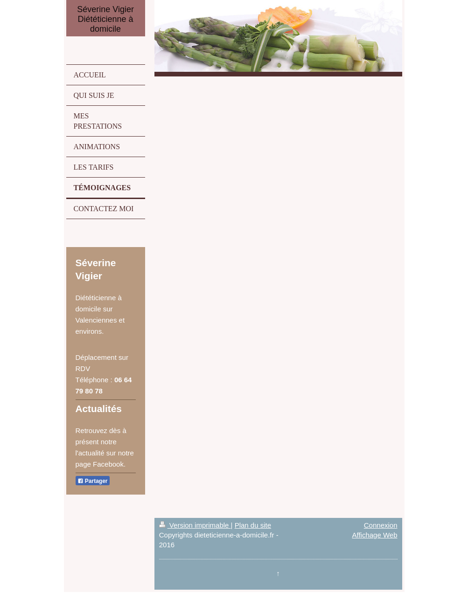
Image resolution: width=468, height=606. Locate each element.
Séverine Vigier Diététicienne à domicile (105, 19)
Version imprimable (195, 525)
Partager (92, 481)
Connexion (381, 525)
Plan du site (253, 525)
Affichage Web (374, 535)
